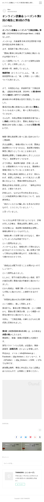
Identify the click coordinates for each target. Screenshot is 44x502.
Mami (9, 9)
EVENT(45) (5, 423)
